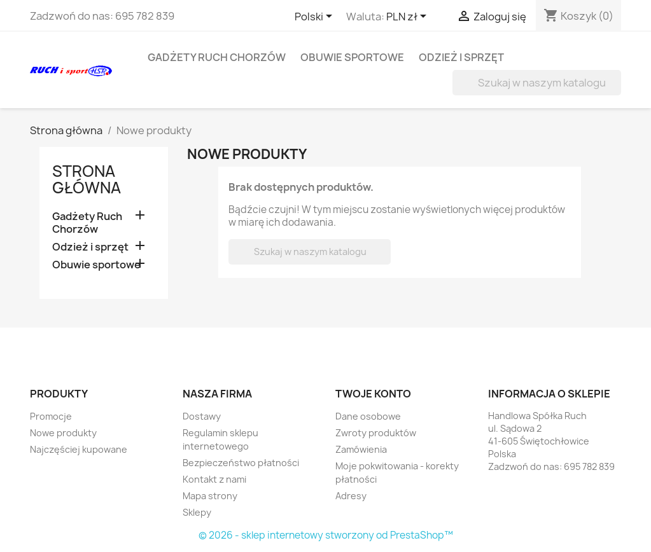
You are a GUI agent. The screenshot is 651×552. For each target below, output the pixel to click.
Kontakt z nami (214, 479)
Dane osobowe (368, 416)
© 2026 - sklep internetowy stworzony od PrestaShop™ (326, 535)
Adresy (351, 496)
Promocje (51, 416)
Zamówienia (361, 449)
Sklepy (197, 512)
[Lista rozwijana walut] (408, 17)
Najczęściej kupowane (78, 449)
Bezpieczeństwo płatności (241, 463)
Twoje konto (373, 394)
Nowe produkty (63, 433)
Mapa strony (210, 496)
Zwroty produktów (375, 433)
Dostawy (202, 416)
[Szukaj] (536, 82)
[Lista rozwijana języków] (316, 17)
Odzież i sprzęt (461, 57)
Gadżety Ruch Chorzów (217, 57)
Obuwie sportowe (352, 57)
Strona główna (86, 179)
